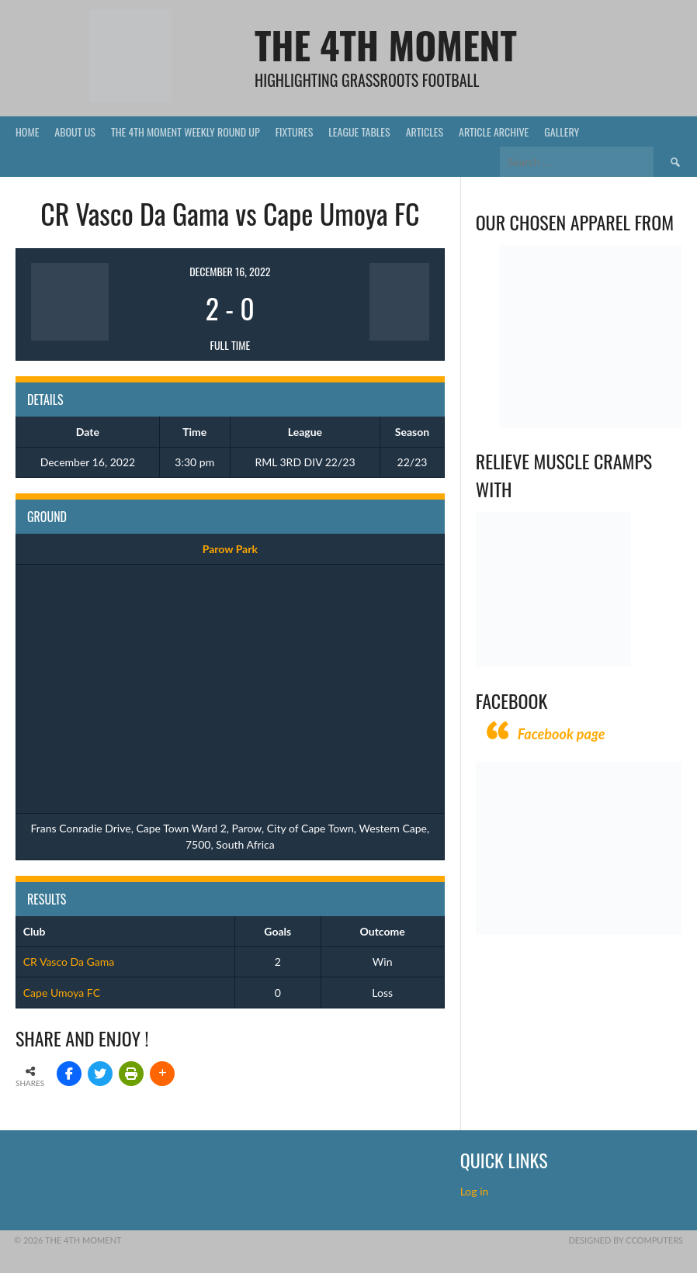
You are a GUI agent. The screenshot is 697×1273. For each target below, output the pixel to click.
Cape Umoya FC (61, 992)
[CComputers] (578, 930)
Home (27, 131)
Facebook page (561, 733)
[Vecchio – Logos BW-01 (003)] (590, 423)
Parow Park (230, 548)
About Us (74, 131)
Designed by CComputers (625, 1240)
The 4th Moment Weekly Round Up (185, 131)
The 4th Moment (386, 44)
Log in (475, 1191)
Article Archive (494, 131)
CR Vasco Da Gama (68, 961)
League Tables (359, 131)
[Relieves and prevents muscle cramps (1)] (553, 662)
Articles (424, 131)
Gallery (561, 131)
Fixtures (295, 131)
